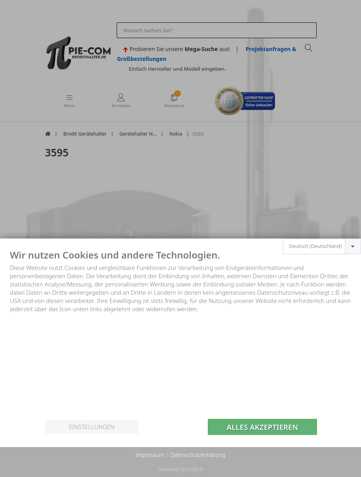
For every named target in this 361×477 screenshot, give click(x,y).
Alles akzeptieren (262, 427)
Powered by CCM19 (180, 469)
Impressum (150, 455)
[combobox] (322, 246)
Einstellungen (91, 427)
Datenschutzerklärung (197, 455)
